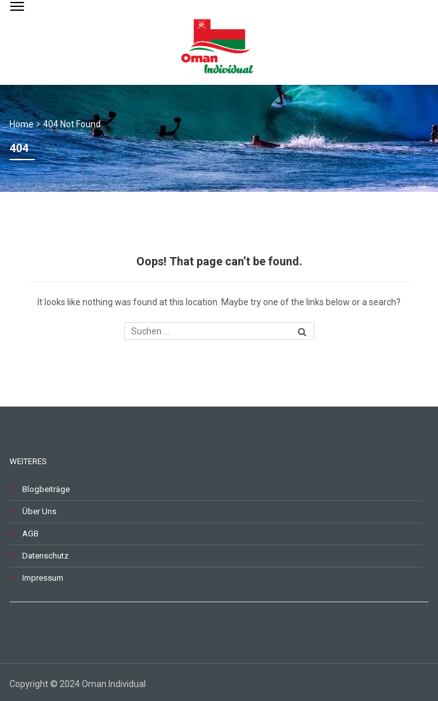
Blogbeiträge (46, 489)
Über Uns (39, 511)
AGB (30, 533)
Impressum (42, 578)
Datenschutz (45, 555)
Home (22, 124)
